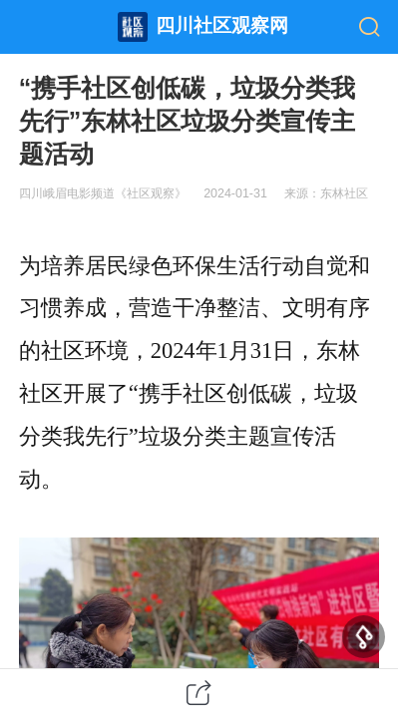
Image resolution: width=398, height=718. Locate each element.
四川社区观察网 (222, 25)
